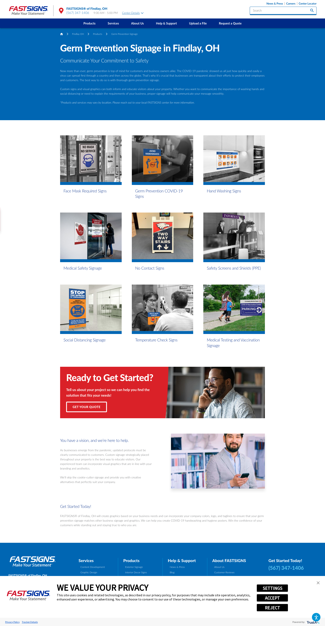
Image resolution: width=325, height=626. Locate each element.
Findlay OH (78, 34)
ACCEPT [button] (272, 598)
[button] (316, 617)
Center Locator (308, 3)
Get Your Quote (86, 407)
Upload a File (198, 23)
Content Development (92, 567)
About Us (137, 23)
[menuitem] (89, 23)
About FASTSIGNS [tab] (229, 560)
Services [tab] (86, 560)
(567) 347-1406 (77, 13)
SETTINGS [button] (272, 588)
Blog (172, 572)
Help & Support (166, 23)
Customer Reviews (224, 572)
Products (90, 23)
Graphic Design (88, 572)
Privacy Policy (12, 622)
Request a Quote (230, 23)
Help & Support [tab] (182, 560)
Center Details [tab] (133, 13)
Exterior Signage (134, 567)
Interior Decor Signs (136, 572)
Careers (290, 3)
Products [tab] (131, 560)
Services (113, 23)
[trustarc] (313, 622)
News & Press (274, 3)
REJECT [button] (272, 608)
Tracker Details (30, 622)
